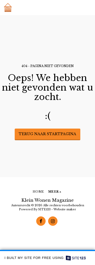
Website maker (64, 209)
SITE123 (44, 209)
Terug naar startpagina (47, 134)
